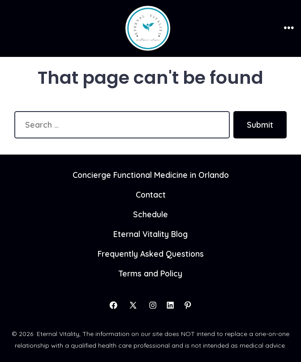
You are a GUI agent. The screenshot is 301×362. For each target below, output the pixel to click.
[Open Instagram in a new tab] (152, 305)
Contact (151, 194)
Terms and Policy (150, 273)
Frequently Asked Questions (151, 254)
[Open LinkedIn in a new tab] (170, 305)
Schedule (150, 214)
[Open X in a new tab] (133, 305)
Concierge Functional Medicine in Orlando (151, 175)
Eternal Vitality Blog (150, 234)
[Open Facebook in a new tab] (113, 305)
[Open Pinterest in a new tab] (187, 305)
